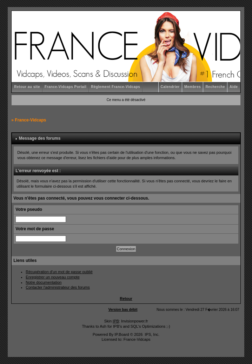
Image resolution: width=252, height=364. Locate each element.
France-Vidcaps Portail (65, 87)
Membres (192, 87)
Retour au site (27, 87)
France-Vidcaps (30, 120)
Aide (234, 87)
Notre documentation (43, 282)
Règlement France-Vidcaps (115, 87)
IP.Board (121, 334)
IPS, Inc (151, 334)
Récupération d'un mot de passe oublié (59, 272)
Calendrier (170, 87)
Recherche (215, 87)
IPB (116, 321)
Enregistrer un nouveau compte (52, 277)
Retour (126, 298)
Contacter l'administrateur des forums (57, 287)
